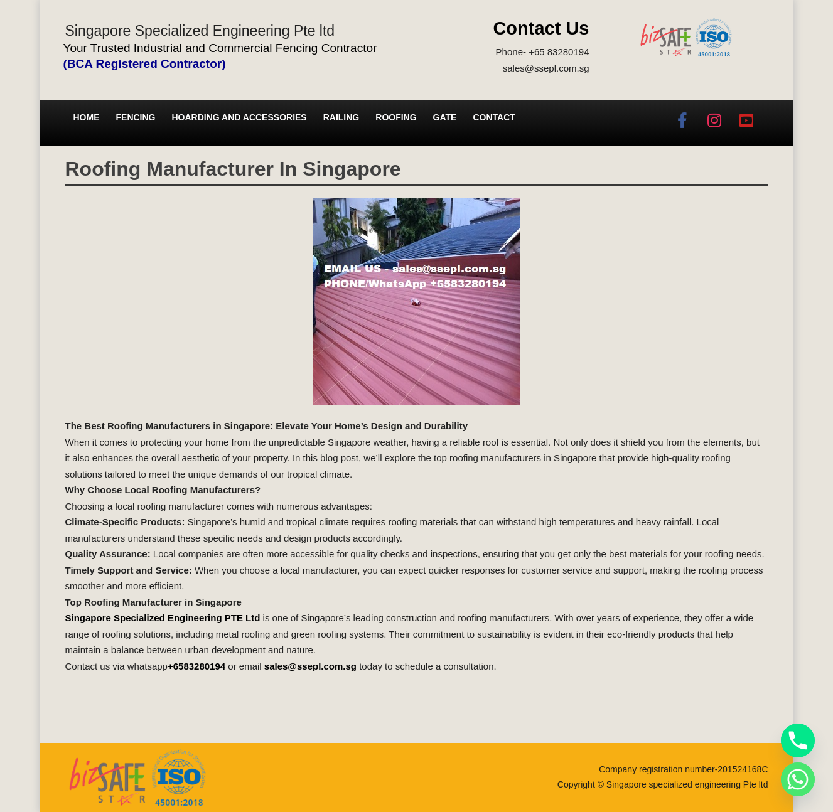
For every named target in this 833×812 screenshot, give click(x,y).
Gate (445, 117)
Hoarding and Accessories (239, 117)
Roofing (395, 117)
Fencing (136, 117)
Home (86, 117)
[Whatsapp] (798, 779)
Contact (494, 117)
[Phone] (798, 740)
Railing (341, 117)
